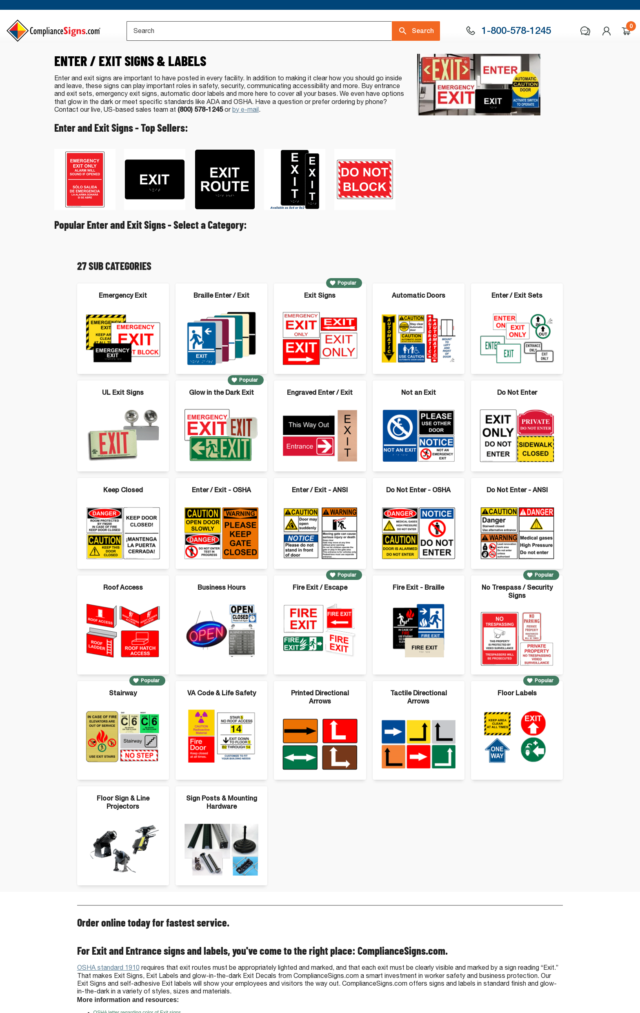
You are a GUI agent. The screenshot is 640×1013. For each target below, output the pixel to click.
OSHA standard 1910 (108, 1001)
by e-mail (245, 143)
